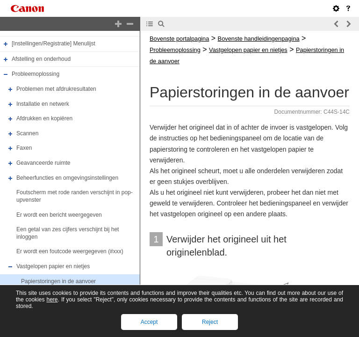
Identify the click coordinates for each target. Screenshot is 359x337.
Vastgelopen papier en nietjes (53, 266)
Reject (210, 322)
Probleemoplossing (35, 74)
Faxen (24, 148)
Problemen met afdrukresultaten (56, 89)
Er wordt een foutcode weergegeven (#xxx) (69, 252)
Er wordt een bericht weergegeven (59, 215)
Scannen (27, 133)
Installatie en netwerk (42, 104)
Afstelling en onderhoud (41, 59)
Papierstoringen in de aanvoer (58, 281)
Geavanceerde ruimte (43, 163)
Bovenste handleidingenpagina (259, 38)
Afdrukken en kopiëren (44, 118)
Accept (149, 322)
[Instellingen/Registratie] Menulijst (53, 43)
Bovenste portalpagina (179, 38)
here (51, 299)
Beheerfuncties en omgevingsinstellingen (67, 178)
